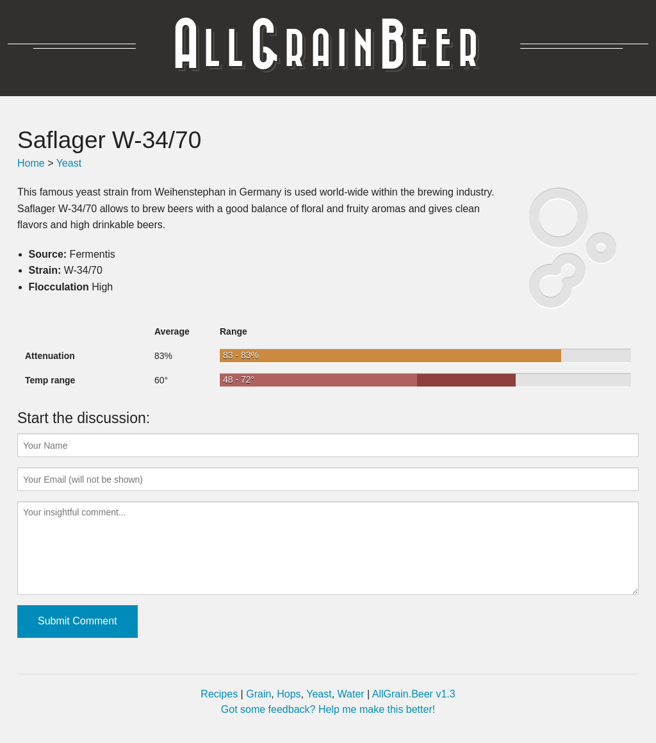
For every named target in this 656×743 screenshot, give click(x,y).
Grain (258, 694)
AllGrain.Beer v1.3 (413, 694)
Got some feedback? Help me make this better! (328, 709)
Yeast (68, 163)
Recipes (219, 694)
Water (351, 694)
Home (31, 163)
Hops (288, 694)
